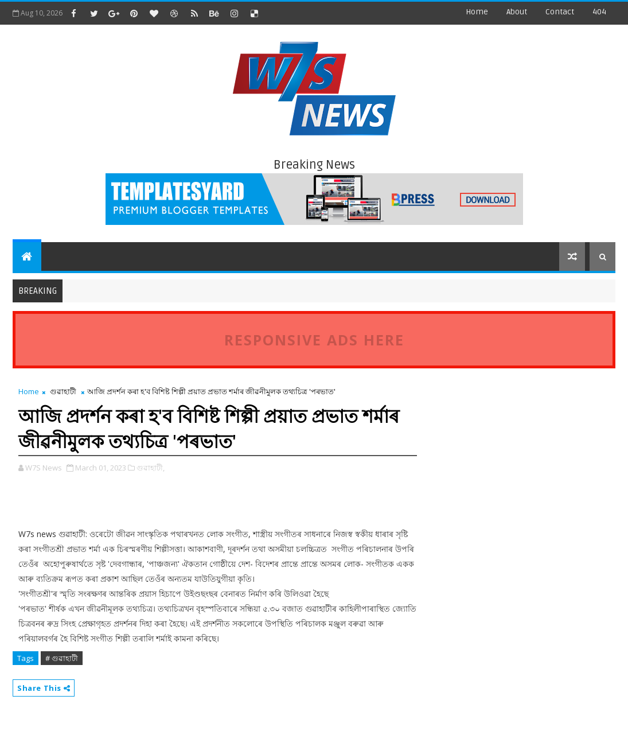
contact (559, 12)
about (516, 12)
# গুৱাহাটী (61, 658)
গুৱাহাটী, (150, 467)
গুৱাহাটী (63, 391)
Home (477, 12)
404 (599, 12)
